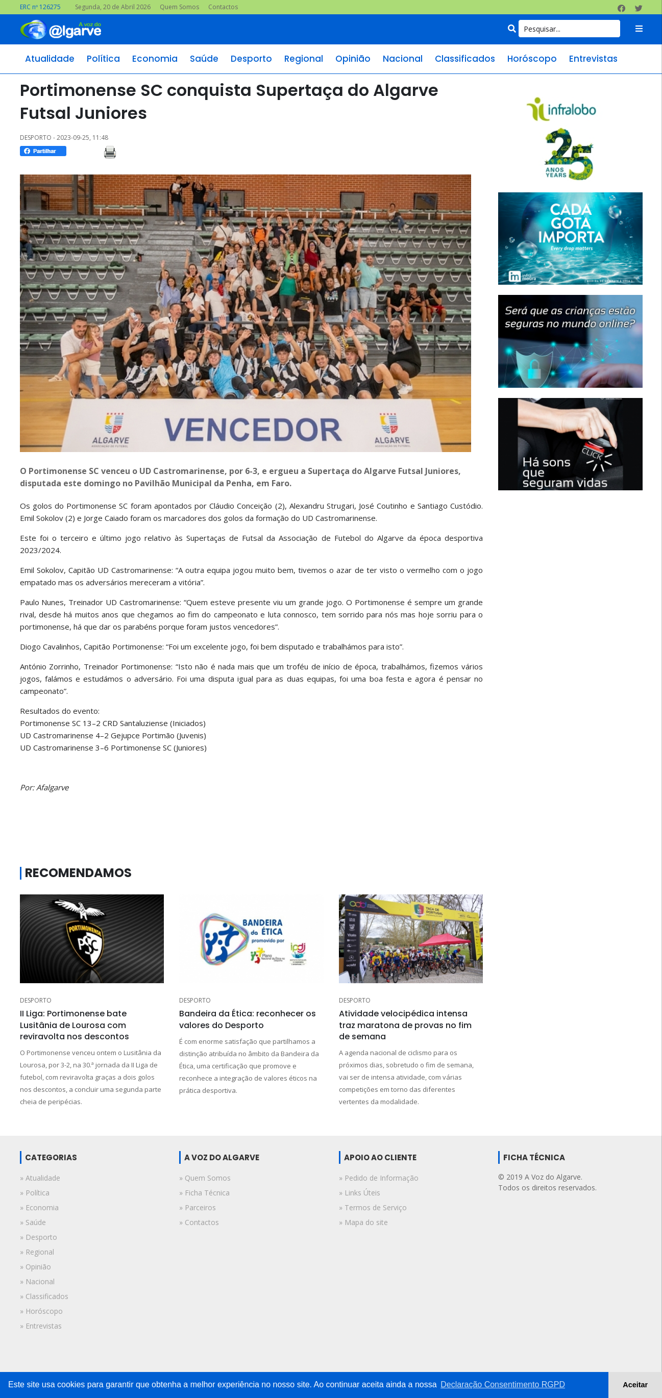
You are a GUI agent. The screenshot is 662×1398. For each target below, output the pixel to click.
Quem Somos (179, 7)
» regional (37, 1252)
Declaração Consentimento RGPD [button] (502, 1384)
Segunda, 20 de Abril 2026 (113, 7)
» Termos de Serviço (373, 1207)
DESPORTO (36, 1000)
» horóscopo (41, 1311)
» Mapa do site (363, 1222)
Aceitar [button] (635, 1385)
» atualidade (40, 1178)
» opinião (35, 1266)
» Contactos (199, 1222)
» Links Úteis (359, 1192)
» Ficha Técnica (204, 1192)
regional (303, 59)
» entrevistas (41, 1326)
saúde (204, 59)
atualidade (50, 59)
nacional (403, 59)
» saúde (33, 1222)
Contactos (223, 7)
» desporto (38, 1237)
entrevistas (593, 59)
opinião (353, 59)
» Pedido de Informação (379, 1178)
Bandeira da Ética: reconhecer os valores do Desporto (247, 1019)
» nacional (37, 1281)
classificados (465, 59)
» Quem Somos (205, 1178)
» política (35, 1192)
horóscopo (532, 59)
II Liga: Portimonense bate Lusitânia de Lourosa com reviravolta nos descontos (74, 1025)
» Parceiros (197, 1207)
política (103, 59)
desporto (251, 59)
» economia (39, 1207)
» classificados (44, 1296)
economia (155, 59)
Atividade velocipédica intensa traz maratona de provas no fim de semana (405, 1025)
